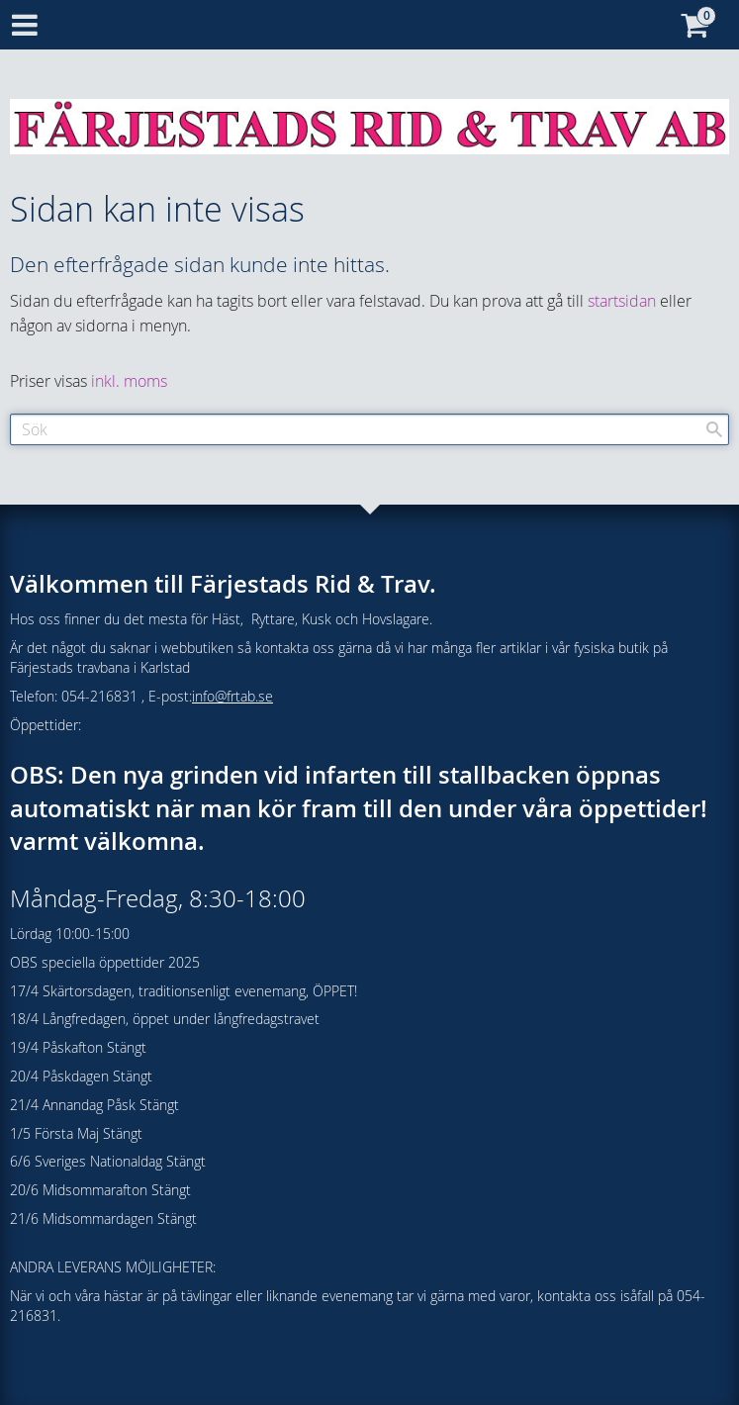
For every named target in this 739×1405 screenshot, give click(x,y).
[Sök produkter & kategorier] (369, 429)
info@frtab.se (232, 696)
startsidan (622, 301)
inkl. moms (129, 381)
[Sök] (714, 429)
